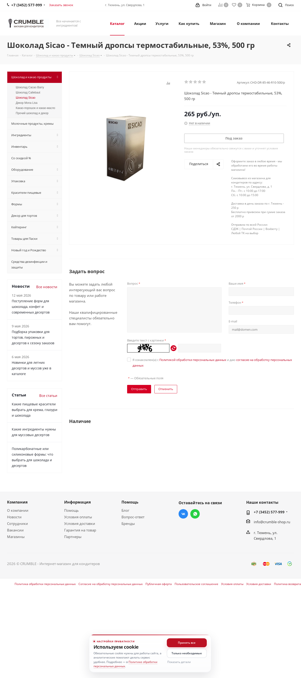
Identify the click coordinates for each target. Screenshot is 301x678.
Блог (125, 510)
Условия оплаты (78, 517)
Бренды (128, 523)
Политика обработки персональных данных (45, 584)
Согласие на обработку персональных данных (110, 584)
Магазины (16, 536)
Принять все (186, 643)
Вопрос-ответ (133, 517)
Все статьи (48, 395)
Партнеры (73, 536)
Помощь (71, 510)
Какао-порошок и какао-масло (35, 108)
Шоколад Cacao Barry (30, 87)
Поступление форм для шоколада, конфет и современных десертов (31, 306)
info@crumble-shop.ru (272, 521)
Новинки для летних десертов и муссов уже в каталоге (31, 368)
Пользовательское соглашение (196, 584)
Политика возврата (287, 584)
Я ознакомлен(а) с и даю (212, 363)
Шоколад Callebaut (28, 92)
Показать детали (179, 662)
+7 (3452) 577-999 (269, 512)
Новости (14, 517)
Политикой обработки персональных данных (192, 360)
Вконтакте (183, 514)
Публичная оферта (158, 584)
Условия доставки (79, 523)
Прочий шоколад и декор (32, 113)
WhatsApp (195, 514)
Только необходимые (187, 653)
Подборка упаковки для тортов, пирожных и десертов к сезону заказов (33, 337)
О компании (17, 510)
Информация (77, 502)
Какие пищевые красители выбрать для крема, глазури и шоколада (34, 410)
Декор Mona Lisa (26, 103)
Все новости (46, 286)
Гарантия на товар (80, 530)
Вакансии (15, 530)
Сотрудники (17, 523)
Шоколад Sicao (25, 97)
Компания (17, 502)
